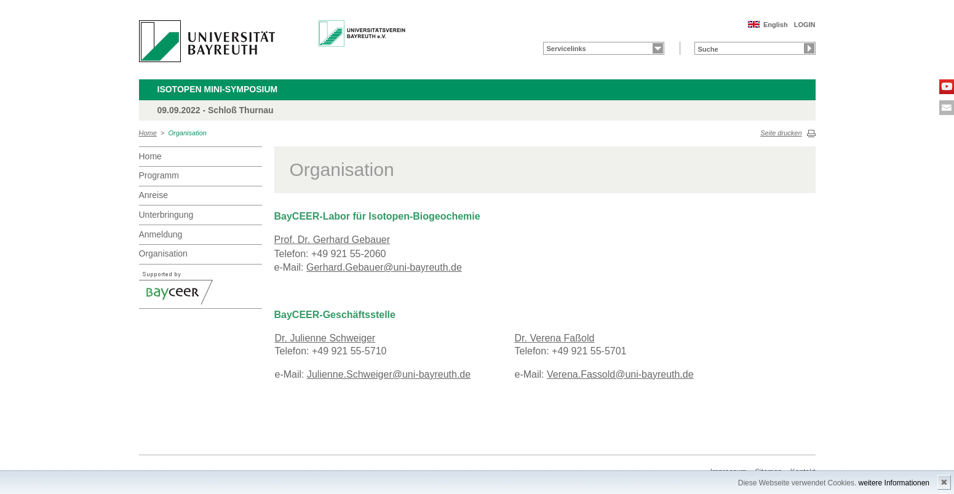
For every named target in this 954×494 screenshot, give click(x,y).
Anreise (153, 195)
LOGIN (805, 24)
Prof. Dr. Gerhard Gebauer (332, 239)
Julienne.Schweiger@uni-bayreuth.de (389, 374)
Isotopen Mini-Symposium (217, 89)
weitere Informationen (894, 483)
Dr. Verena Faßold (555, 338)
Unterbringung (166, 215)
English (775, 24)
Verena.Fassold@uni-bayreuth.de (620, 374)
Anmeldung (161, 234)
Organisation (188, 133)
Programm (159, 175)
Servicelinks (566, 48)
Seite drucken (780, 133)
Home (148, 133)
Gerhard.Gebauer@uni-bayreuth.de (384, 267)
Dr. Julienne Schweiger (325, 338)
